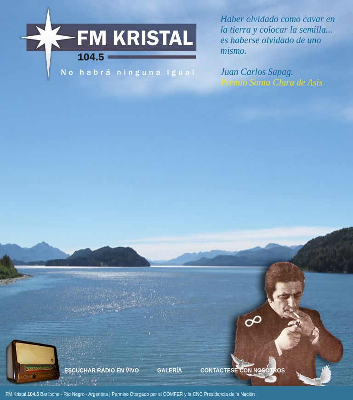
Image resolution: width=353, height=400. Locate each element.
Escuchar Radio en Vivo (101, 370)
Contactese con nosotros (242, 370)
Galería (169, 370)
